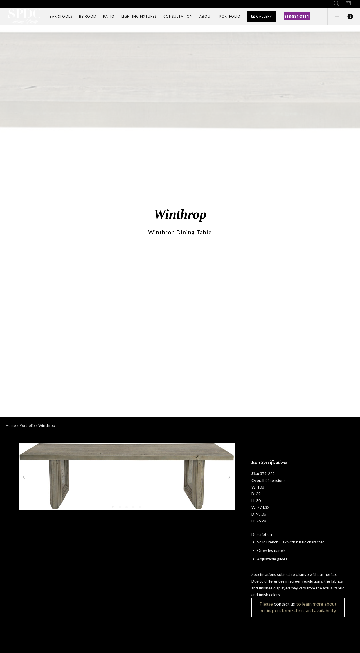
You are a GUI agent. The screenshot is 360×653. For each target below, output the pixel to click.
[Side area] (334, 16)
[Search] (336, 3)
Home (11, 425)
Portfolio (27, 425)
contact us (284, 604)
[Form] (348, 3)
